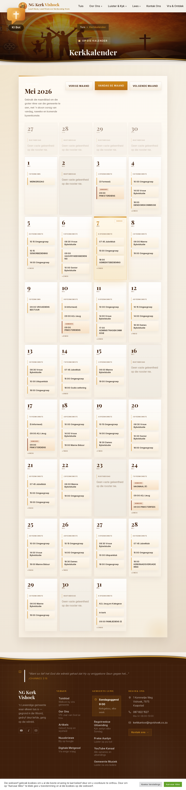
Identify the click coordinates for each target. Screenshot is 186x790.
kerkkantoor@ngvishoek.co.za (150, 722)
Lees (136, 6)
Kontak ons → (140, 732)
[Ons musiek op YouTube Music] (28, 730)
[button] (16, 18)
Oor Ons (95, 6)
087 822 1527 (141, 712)
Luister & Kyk (117, 6)
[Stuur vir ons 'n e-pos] (36, 730)
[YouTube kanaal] (21, 730)
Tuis (80, 6)
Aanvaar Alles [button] (173, 784)
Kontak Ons (153, 6)
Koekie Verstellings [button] (150, 784)
